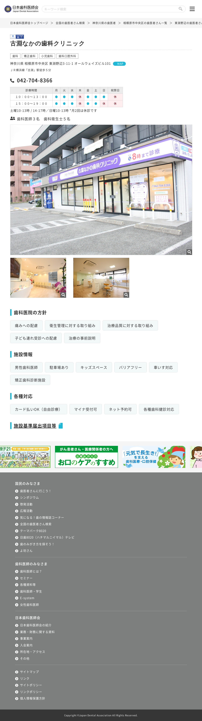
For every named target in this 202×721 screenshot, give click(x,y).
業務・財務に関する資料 (37, 632)
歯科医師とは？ (31, 571)
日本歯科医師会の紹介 (36, 625)
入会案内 (26, 645)
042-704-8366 (35, 80)
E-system (27, 598)
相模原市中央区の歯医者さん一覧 (145, 23)
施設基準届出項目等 (35, 425)
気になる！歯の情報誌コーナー (42, 517)
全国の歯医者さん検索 (70, 23)
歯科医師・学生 (31, 591)
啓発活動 (26, 504)
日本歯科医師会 (27, 617)
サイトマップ (29, 671)
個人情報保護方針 (32, 698)
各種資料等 (28, 584)
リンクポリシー (31, 691)
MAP (120, 64)
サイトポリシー (31, 685)
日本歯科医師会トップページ (29, 23)
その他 (25, 658)
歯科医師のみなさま (31, 563)
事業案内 (26, 638)
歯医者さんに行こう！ (36, 491)
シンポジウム (29, 497)
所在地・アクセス (32, 651)
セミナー (26, 578)
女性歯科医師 (29, 604)
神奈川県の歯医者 (104, 23)
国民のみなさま (27, 483)
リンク (25, 678)
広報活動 (26, 510)
